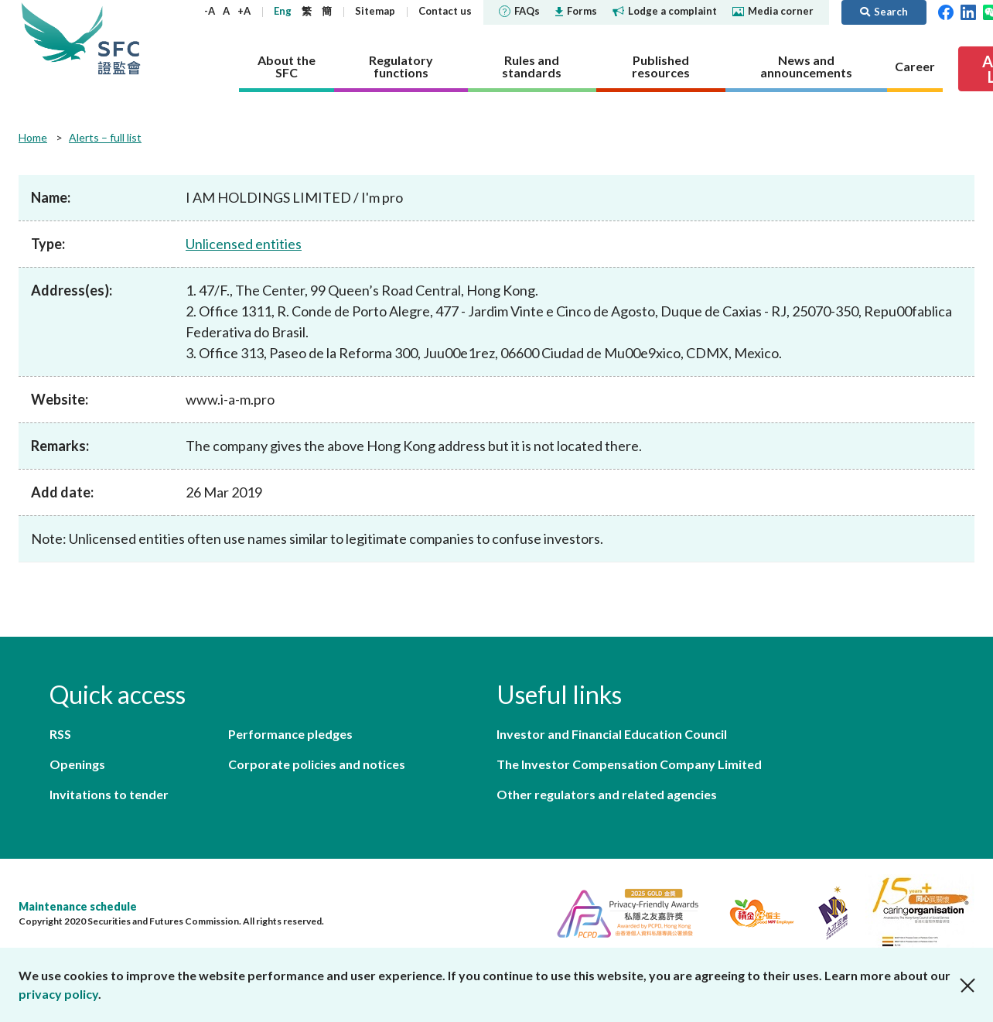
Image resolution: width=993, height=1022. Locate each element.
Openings (77, 764)
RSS (60, 733)
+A (244, 11)
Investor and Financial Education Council (611, 733)
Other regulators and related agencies (606, 794)
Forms (576, 11)
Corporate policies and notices (316, 764)
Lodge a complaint (665, 11)
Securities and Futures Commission (119, 38)
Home (33, 137)
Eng (283, 11)
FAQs (519, 11)
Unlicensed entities (244, 243)
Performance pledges (290, 733)
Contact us (445, 11)
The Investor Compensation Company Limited (629, 764)
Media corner (773, 11)
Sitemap (375, 11)
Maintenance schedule (78, 906)
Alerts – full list (105, 137)
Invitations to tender (109, 794)
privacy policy (58, 993)
